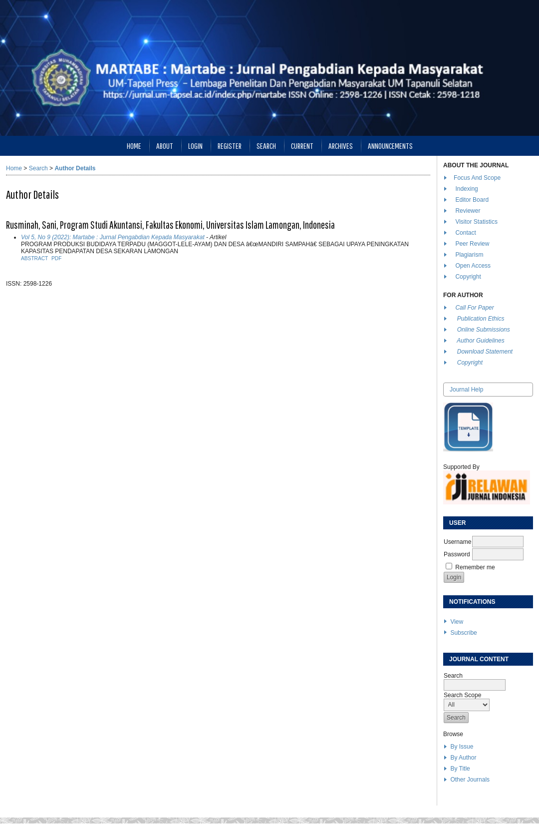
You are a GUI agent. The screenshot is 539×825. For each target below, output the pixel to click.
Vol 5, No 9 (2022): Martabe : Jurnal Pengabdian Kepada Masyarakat (113, 237)
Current (302, 145)
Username (457, 541)
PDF (56, 258)
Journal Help (466, 389)
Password (457, 554)
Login (195, 145)
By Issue (461, 746)
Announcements (390, 145)
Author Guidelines (480, 340)
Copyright (469, 276)
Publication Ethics (481, 318)
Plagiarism (469, 254)
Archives (340, 145)
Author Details (74, 168)
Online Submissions (483, 329)
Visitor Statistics (476, 221)
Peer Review (472, 243)
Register (230, 145)
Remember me (475, 567)
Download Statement (485, 351)
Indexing (466, 188)
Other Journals (470, 779)
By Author (463, 757)
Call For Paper (474, 307)
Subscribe (463, 632)
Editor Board (472, 199)
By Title (460, 768)
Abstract (34, 258)
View (456, 621)
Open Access (473, 265)
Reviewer (467, 210)
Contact (465, 232)
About (164, 145)
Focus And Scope (477, 177)
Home (134, 145)
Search (266, 145)
